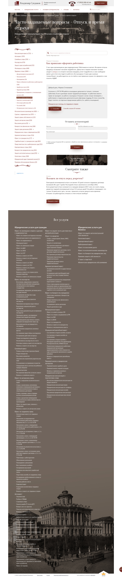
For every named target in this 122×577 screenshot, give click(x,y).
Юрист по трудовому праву (24, 411)
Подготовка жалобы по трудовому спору (28, 474)
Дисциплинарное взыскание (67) (25, 74)
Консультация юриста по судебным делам (29, 517)
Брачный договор (21, 370)
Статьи (48, 575)
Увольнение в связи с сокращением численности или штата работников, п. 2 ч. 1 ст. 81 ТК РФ (29, 427)
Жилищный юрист (22, 243)
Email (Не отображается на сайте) (85, 126)
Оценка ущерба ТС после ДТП (25, 504)
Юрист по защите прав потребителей (27, 532)
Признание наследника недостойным (27, 303)
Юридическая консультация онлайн (57, 390)
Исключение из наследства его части (27, 340)
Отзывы (66, 9)
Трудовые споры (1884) (21, 71)
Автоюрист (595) (20, 56)
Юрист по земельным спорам (25, 245)
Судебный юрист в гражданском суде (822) (28, 141)
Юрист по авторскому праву (24, 378)
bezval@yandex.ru (86, 4)
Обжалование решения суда (24, 522)
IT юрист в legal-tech (85, 259)
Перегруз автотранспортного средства (28, 509)
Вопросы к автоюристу (23, 511)
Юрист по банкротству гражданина (57, 293)
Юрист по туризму (21, 565)
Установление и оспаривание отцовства (28, 363)
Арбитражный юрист (85, 244)
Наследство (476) (20, 62)
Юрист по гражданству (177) (23, 138)
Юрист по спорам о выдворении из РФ (58, 314)
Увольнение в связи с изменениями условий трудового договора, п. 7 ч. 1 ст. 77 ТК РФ (28, 442)
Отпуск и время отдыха (68, 15)
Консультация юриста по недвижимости (28, 238)
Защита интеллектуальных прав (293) (26, 153)
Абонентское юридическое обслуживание (92, 262)
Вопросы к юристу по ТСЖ (24, 255)
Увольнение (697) (21, 76)
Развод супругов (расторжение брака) (27, 351)
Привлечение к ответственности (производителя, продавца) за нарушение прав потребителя (28, 554)
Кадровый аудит (21, 484)
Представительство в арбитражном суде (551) (28, 144)
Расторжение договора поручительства (59, 254)
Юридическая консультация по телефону (59, 387)
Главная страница (20, 15)
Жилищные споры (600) (22, 68)
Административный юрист (54, 266)
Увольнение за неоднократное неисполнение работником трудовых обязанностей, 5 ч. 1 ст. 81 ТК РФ (27, 420)
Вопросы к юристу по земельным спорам (28, 276)
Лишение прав (20, 496)
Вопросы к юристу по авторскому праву (28, 408)
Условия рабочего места (23, 481)
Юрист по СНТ (20, 253)
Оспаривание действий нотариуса (26, 335)
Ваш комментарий (50, 131)
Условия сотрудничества (51, 9)
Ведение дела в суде (22, 519)
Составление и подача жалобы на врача (59, 332)
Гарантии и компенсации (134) (25, 100)
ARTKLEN (93, 575)
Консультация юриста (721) (23, 53)
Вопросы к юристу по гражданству (57, 324)
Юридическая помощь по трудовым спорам (63, 104)
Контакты (76, 9)
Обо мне (17, 9)
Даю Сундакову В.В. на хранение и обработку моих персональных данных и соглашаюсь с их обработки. (76, 142)
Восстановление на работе (24, 465)
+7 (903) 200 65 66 (84, 2)
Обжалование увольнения (24, 460)
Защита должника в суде (54, 306)
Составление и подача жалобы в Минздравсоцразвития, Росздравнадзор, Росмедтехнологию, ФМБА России (59, 341)
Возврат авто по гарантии (24, 506)
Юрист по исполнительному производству (92, 250)
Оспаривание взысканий (23, 467)
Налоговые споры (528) (22, 156)
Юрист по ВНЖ (51, 319)
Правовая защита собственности (89, 256)
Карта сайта (40, 575)
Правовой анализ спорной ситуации (57, 368)
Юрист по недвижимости (24, 240)
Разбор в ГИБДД (21, 499)
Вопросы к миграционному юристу (57, 327)
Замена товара (20, 537)
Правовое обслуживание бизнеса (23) (26, 162)
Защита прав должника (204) (23, 129)
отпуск (55, 72)
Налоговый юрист (84, 238)
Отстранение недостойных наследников (28, 333)
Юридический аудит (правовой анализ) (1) (27, 159)
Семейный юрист (20, 348)
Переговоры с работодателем (25, 457)
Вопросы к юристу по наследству (26, 345)
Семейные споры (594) (21, 59)
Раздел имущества (22, 353)
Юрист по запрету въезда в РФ (56, 312)
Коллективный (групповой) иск (25, 524)
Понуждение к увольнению (24, 462)
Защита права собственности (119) (25, 117)
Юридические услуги (31, 9)
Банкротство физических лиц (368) (25, 126)
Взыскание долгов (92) (21, 123)
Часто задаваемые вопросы (37, 15)
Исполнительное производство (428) (26, 111)
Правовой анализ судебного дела (57, 366)
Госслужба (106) (21, 105)
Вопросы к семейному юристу (25, 375)
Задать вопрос (101, 3)
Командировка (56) (22, 79)
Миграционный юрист (52, 309)
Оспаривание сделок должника (56, 304)
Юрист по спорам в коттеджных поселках (29, 235)
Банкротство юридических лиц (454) (25, 150)
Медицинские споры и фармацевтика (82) (27, 132)
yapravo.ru (20, 173)
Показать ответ (53, 201)
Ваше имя (48, 126)
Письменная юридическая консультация (59, 392)
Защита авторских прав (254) (23, 120)
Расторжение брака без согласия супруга (28, 372)
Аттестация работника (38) (24, 102)
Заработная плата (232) (23, 87)
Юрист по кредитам (52, 236)
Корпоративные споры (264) (23, 147)
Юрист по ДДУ (21, 248)
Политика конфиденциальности (61, 575)
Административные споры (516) (24, 135)
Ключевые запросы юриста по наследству (29, 343)
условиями (104, 142)
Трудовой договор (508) (23, 89)
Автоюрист (18, 494)
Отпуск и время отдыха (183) (24, 97)
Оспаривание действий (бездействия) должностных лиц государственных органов (58, 275)
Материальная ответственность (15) (26, 108)
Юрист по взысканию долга (87, 247)
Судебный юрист (20, 514)
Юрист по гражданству (54, 322)
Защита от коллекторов (54, 243)
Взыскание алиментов (23, 356)
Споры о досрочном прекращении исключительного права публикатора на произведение (28, 399)
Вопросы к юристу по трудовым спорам (28, 491)
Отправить (77, 147)
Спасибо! (56, 109)
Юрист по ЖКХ (21, 250)
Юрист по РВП (51, 317)
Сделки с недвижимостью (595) (24, 114)
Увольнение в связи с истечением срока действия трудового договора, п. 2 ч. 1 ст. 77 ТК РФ (28, 453)
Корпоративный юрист (85, 241)
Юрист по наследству (22, 279)
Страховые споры (21, 501)
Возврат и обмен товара (23, 534)
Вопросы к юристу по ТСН (24, 265)
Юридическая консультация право (57, 385)
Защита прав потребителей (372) (24, 65)
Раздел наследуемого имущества (26, 338)
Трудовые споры (53, 15)
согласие (53, 142)
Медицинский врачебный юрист (56, 330)
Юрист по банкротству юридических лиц (92, 253)
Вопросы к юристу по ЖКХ (24, 262)
